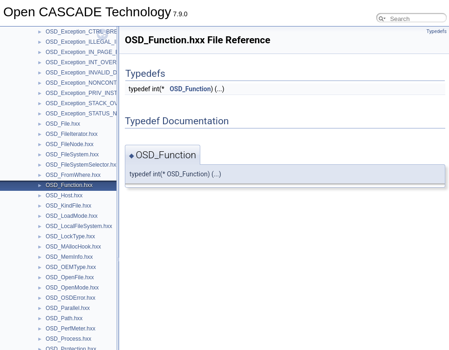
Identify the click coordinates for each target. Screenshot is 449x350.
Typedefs (436, 31)
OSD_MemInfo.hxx (69, 257)
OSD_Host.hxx (64, 195)
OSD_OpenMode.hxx (72, 287)
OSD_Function (190, 89)
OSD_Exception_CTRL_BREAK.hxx (91, 31)
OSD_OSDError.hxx (70, 298)
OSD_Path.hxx (64, 318)
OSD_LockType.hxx (70, 236)
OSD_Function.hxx (69, 185)
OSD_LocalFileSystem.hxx (79, 226)
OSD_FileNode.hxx (70, 144)
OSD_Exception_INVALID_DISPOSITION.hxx (102, 72)
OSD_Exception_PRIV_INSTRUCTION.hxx (99, 93)
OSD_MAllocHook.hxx (73, 246)
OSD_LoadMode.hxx (71, 216)
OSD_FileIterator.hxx (71, 134)
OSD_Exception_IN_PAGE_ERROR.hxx (96, 52)
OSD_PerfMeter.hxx (70, 328)
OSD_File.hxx (63, 124)
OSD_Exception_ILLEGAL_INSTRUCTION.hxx (104, 42)
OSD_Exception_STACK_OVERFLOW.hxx (99, 103)
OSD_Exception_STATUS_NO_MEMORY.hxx (102, 113)
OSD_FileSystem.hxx (72, 154)
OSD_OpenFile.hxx (70, 277)
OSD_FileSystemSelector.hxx (82, 165)
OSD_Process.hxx (68, 339)
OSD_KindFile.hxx (68, 205)
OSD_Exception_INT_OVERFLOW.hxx (94, 62)
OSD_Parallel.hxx (68, 308)
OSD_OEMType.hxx (71, 267)
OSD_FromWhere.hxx (73, 175)
